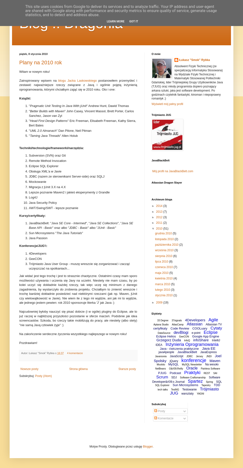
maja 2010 (162, 273)
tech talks (163, 389)
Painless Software (210, 368)
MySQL (173, 364)
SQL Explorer (162, 385)
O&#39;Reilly (176, 368)
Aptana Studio (161, 324)
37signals (177, 320)
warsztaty (187, 393)
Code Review (180, 328)
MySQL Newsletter (192, 364)
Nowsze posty (29, 369)
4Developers (195, 320)
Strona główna (78, 369)
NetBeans (160, 368)
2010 (159, 228)
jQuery (174, 361)
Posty (159, 411)
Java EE (209, 348)
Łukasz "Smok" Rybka (194, 60)
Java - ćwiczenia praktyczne (179, 348)
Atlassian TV (214, 324)
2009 (159, 302)
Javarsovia (161, 356)
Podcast (175, 373)
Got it (133, 21)
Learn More (116, 21)
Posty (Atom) (43, 376)
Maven (215, 361)
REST (207, 373)
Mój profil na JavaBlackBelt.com (172, 171)
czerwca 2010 (164, 267)
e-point (196, 333)
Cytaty (216, 328)
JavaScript (176, 356)
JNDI (208, 356)
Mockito (161, 364)
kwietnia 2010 (164, 278)
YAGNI (200, 393)
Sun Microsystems (185, 385)
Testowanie (189, 389)
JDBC (189, 356)
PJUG (162, 373)
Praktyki (192, 372)
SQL (219, 381)
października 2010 (167, 244)
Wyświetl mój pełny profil (167, 104)
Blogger (148, 446)
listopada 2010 (164, 239)
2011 (159, 222)
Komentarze (163, 418)
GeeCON (184, 336)
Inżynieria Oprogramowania (192, 344)
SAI (215, 373)
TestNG (175, 389)
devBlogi (181, 332)
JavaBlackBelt (187, 352)
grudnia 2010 (164, 233)
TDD (217, 385)
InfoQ (187, 340)
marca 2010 (163, 284)
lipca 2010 (162, 261)
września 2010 (164, 250)
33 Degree (162, 320)
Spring (209, 382)
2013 (159, 211)
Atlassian (195, 324)
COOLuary (199, 328)
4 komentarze (75, 353)
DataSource (164, 333)
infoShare (201, 340)
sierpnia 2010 (164, 256)
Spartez (195, 381)
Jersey (199, 356)
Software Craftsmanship (193, 377)
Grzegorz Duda (168, 340)
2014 (159, 206)
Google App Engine (205, 336)
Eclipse (210, 332)
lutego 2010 (163, 289)
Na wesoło (211, 364)
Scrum (162, 377)
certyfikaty (160, 328)
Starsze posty (127, 369)
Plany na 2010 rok (40, 62)
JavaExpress (208, 352)
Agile (213, 319)
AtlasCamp (178, 324)
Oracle (192, 368)
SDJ (174, 377)
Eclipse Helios (166, 336)
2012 (159, 217)
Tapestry (206, 385)
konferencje (193, 360)
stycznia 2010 (164, 295)
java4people (166, 352)
